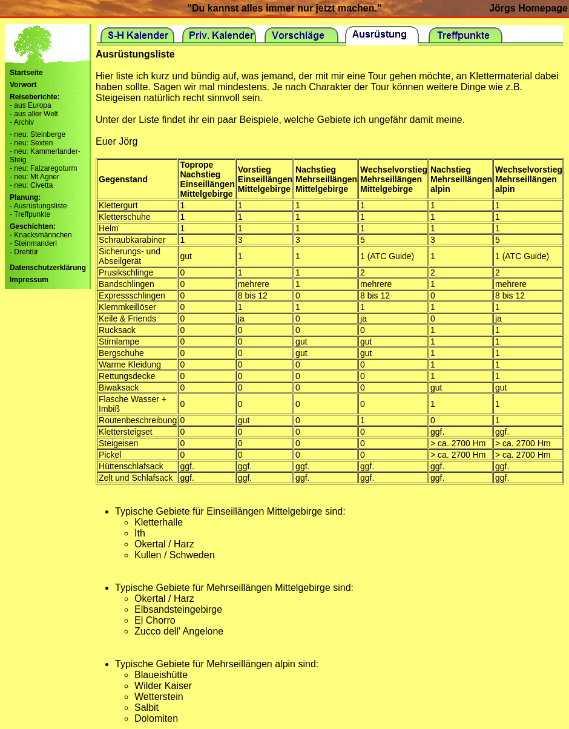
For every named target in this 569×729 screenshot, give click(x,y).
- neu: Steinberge (37, 134)
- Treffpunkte (30, 214)
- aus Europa (30, 105)
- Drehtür (24, 252)
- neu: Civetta (31, 185)
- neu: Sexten (31, 143)
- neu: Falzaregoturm (43, 168)
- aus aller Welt (34, 114)
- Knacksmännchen (41, 235)
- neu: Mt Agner (34, 177)
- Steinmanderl (33, 243)
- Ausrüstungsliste (38, 206)
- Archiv (22, 122)
